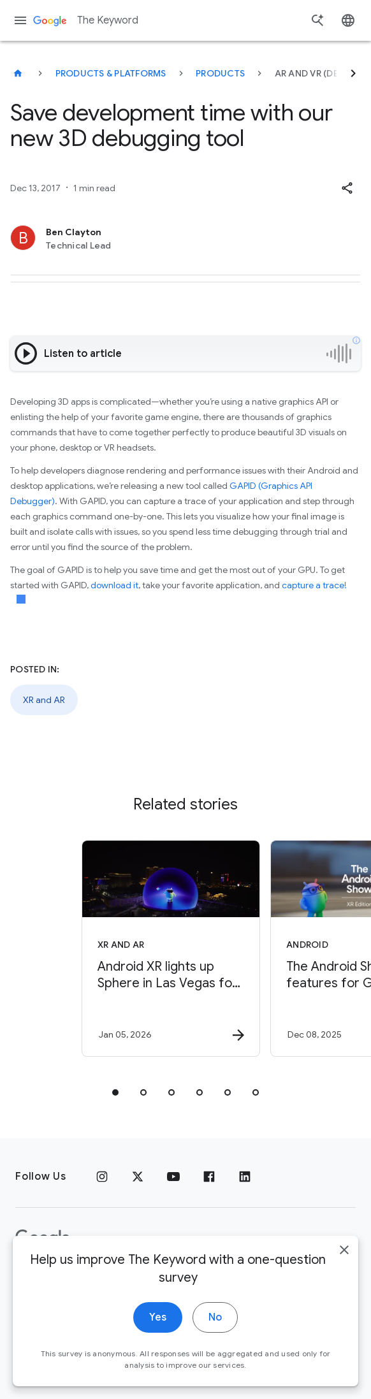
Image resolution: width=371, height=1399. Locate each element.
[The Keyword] (18, 73)
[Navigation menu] (20, 20)
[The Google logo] (42, 1238)
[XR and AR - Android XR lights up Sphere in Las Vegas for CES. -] (170, 948)
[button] (347, 188)
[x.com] (137, 1176)
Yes (157, 1334)
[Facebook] (209, 1176)
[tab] (115, 1092)
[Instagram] (102, 1176)
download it (114, 585)
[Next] (353, 73)
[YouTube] (173, 1176)
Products (220, 73)
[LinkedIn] (244, 1176)
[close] (344, 1267)
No (215, 1334)
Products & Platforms (110, 73)
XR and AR (44, 700)
